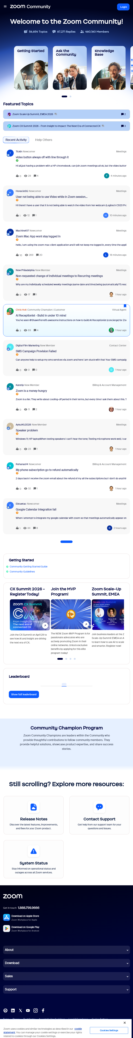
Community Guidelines (22, 571)
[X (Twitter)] (20, 1010)
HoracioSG (22, 191)
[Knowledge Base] (109, 68)
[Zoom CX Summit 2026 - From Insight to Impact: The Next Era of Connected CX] (58, 126)
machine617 (22, 230)
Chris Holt (21, 310)
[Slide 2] (70, 96)
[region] (66, 1028)
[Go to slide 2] (66, 658)
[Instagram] (35, 1010)
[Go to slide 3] (70, 658)
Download (12, 963)
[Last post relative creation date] (118, 176)
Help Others (43, 140)
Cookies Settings (109, 1030)
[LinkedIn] (13, 1010)
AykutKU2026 (23, 424)
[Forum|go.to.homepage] (30, 7)
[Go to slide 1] (60, 658)
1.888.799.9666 (28, 908)
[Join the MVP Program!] (71, 621)
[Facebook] (43, 1010)
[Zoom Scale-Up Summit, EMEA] (112, 621)
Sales (9, 976)
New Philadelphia (25, 270)
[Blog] (5, 1010)
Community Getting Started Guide (28, 566)
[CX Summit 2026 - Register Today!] (30, 621)
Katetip (20, 385)
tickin (19, 151)
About (9, 950)
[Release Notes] (33, 815)
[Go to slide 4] (74, 658)
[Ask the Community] (70, 68)
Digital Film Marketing (27, 345)
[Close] (125, 1023)
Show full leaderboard (24, 694)
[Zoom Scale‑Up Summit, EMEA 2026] (34, 114)
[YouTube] (28, 1010)
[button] (5, 7)
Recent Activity (16, 140)
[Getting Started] (31, 68)
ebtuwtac (21, 504)
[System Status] (33, 859)
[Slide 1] (64, 96)
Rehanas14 (22, 464)
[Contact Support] (99, 815)
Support (10, 989)
